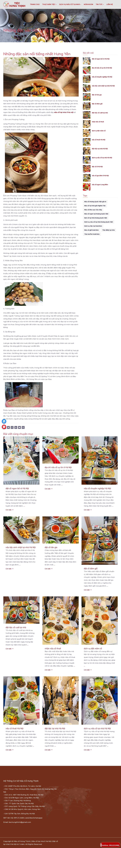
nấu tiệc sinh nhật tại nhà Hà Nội (104, 86)
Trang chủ (35, 4)
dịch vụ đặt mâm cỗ (99, 131)
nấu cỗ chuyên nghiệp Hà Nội (103, 77)
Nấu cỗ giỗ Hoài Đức (91, 230)
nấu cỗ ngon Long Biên (101, 184)
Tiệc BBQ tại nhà (108, 230)
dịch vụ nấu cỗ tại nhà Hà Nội (103, 158)
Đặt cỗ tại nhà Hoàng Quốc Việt (95, 218)
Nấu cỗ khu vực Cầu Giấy (93, 210)
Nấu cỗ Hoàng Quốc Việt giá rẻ (95, 201)
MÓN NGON (88, 4)
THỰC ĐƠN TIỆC (49, 4)
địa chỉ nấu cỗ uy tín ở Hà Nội (103, 68)
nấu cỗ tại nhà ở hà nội (63, 112)
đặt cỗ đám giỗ (97, 104)
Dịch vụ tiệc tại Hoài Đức (93, 226)
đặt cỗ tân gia (97, 95)
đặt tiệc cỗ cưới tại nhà (101, 113)
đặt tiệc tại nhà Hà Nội (100, 149)
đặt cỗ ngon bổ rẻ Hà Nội (101, 59)
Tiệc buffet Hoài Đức (92, 234)
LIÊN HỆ (110, 4)
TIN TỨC (100, 4)
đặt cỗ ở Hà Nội (98, 167)
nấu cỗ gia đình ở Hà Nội (101, 175)
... (24, 506)
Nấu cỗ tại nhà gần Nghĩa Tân (94, 206)
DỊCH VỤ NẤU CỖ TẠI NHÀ (70, 4)
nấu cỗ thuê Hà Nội (99, 140)
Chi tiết (10, 510)
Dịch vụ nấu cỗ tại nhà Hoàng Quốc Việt (98, 222)
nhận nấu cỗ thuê (98, 122)
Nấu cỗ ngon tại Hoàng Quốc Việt (96, 214)
